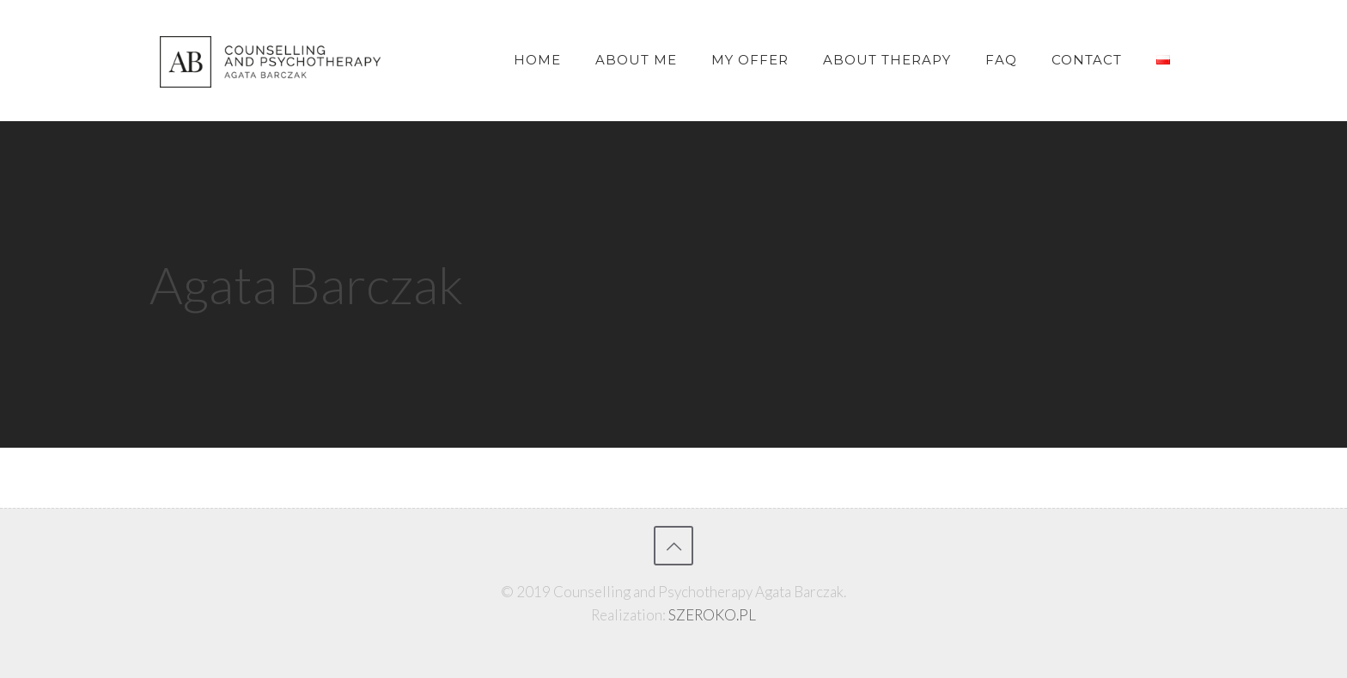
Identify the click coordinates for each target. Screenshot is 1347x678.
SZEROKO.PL (712, 615)
